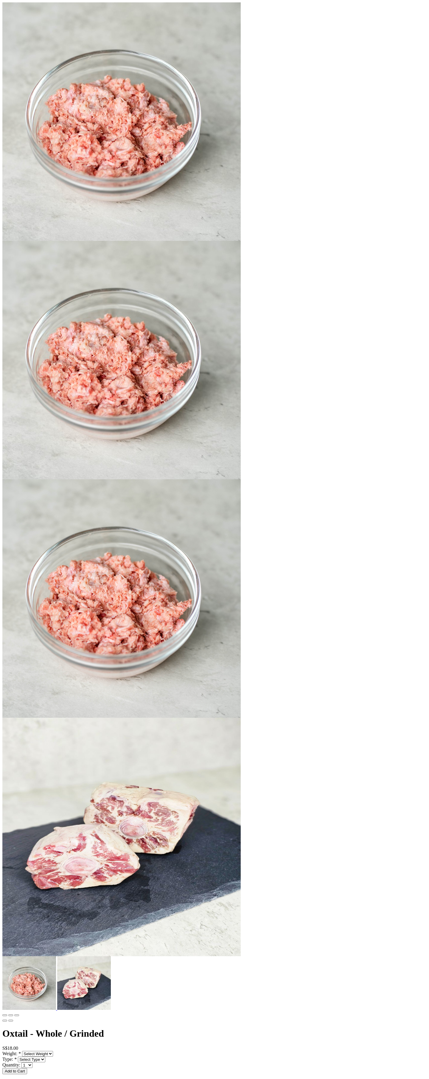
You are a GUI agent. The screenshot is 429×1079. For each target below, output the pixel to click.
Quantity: (11, 1064)
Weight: (11, 1053)
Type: (9, 1059)
